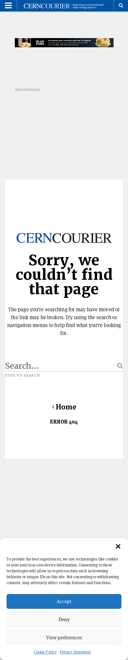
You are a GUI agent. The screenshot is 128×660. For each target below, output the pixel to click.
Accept (64, 601)
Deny (64, 619)
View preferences (64, 637)
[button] (118, 546)
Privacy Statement (75, 651)
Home (64, 407)
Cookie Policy (45, 651)
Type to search (22, 376)
